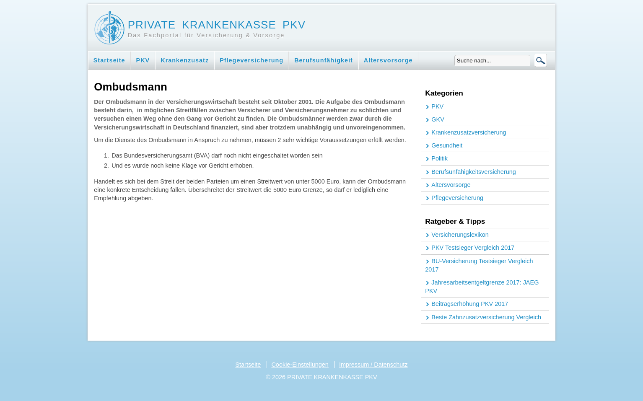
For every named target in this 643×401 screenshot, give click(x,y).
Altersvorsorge (388, 60)
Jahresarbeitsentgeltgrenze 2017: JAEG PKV (482, 286)
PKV (143, 60)
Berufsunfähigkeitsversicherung (473, 171)
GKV (437, 119)
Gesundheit (446, 145)
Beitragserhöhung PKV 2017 (469, 303)
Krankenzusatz (185, 60)
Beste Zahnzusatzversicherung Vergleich (486, 317)
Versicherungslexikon (459, 234)
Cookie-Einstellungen (299, 364)
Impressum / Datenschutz (373, 364)
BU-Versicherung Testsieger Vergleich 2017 (479, 265)
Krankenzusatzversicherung (468, 132)
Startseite (109, 60)
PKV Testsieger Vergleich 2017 (472, 247)
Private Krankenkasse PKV (217, 24)
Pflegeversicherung (251, 60)
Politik (439, 158)
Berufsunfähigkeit (323, 60)
